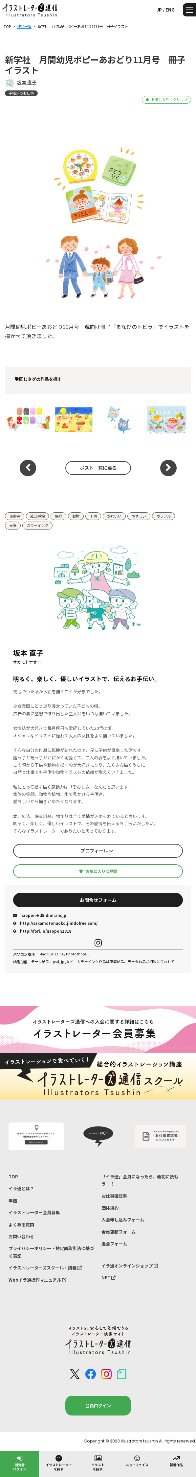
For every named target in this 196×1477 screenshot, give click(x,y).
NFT (108, 1277)
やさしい (139, 516)
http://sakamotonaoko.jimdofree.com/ (55, 923)
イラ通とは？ (21, 1188)
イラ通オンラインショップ (129, 1266)
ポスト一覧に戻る (98, 467)
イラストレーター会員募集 (34, 1212)
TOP (13, 1176)
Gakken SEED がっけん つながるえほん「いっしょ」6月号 (119, 418)
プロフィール (97, 850)
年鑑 (13, 1200)
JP (159, 9)
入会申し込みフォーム (122, 1220)
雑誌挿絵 (37, 516)
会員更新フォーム (118, 1232)
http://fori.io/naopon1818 (42, 931)
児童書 (14, 516)
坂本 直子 (26, 82)
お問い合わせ (21, 1236)
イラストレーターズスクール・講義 (45, 1268)
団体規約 (110, 1208)
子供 (93, 516)
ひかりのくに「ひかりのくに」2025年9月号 (73, 418)
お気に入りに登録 (98, 871)
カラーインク (37, 525)
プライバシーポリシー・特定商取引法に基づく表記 (51, 1252)
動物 (75, 516)
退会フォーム (114, 1244)
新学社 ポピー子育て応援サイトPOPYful (26, 418)
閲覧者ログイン (19, 1462)
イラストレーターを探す (59, 1462)
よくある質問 (21, 1224)
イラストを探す (97, 1462)
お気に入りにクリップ (166, 99)
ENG (170, 9)
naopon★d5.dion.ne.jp (39, 915)
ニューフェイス (137, 1460)
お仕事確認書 (114, 1196)
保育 (58, 516)
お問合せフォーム (98, 900)
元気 (12, 525)
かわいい (114, 516)
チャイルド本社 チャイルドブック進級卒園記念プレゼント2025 (166, 418)
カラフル (163, 516)
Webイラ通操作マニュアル (37, 1280)
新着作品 (176, 1460)
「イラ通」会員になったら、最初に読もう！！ (139, 1180)
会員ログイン (98, 1405)
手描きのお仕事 (21, 93)
